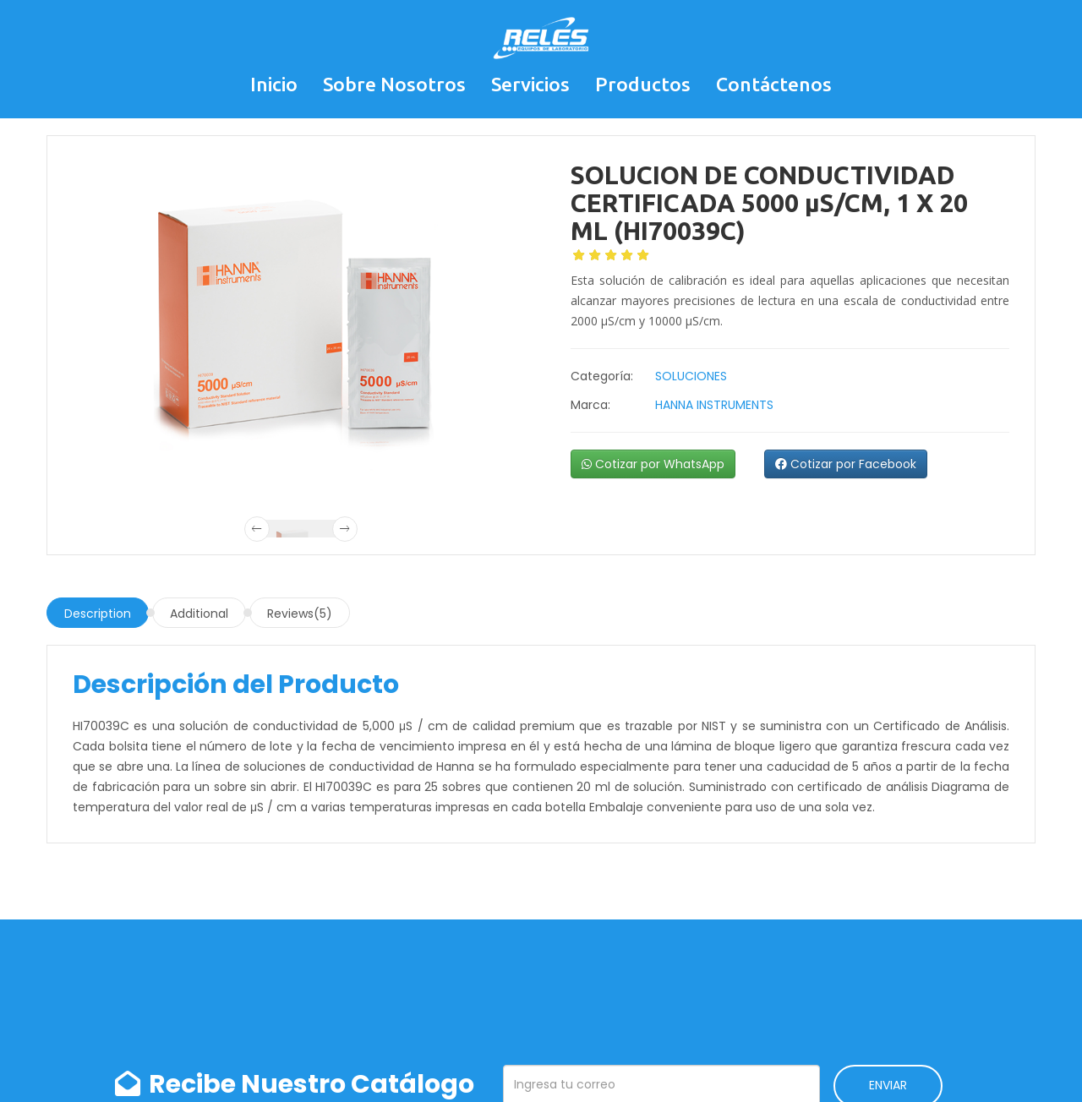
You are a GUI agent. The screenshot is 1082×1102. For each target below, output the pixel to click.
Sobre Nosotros (394, 84)
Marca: (590, 404)
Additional (199, 613)
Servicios (530, 84)
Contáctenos (774, 84)
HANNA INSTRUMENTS (714, 404)
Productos (643, 84)
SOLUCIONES (691, 376)
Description (97, 613)
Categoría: (602, 376)
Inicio (274, 84)
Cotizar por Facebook (845, 464)
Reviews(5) (299, 613)
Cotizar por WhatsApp (653, 464)
